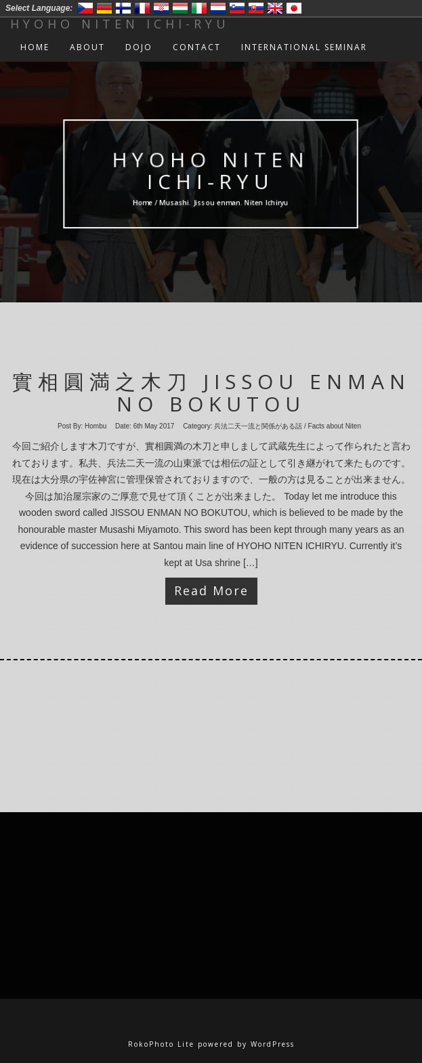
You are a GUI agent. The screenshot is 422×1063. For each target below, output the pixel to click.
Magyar (180, 8)
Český (85, 8)
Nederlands (218, 8)
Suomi (123, 8)
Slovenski (237, 8)
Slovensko (256, 8)
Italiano (199, 8)
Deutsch (104, 8)
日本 (294, 8)
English (275, 8)
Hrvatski (161, 8)
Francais (142, 8)
